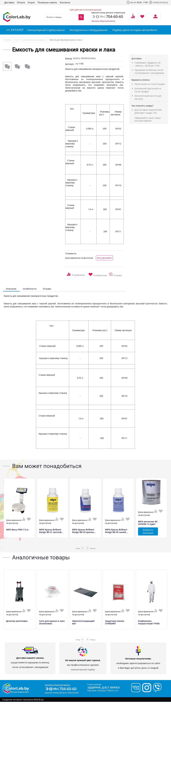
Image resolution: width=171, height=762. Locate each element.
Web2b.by (39, 699)
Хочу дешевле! (104, 257)
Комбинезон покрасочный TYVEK (149, 622)
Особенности (29, 288)
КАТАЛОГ (15, 30)
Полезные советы (47, 2)
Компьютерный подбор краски (45, 30)
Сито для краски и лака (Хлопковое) (52, 622)
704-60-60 (60, 688)
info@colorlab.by (158, 2)
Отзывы (47, 288)
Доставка (9, 2)
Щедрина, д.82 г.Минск (104, 687)
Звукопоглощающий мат (83, 622)
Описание (11, 288)
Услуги (31, 2)
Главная (7, 40)
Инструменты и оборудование (88, 30)
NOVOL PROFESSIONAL (84, 58)
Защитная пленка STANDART (114, 622)
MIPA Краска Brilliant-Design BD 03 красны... (84, 531)
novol (17, 40)
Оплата (21, 2)
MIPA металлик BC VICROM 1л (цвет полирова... (148, 524)
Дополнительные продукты (34, 40)
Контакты (65, 2)
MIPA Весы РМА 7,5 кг (17, 529)
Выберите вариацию (148, 531)
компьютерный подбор (83, 669)
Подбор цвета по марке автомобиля (134, 30)
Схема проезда (94, 684)
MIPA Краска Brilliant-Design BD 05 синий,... (116, 531)
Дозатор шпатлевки (17, 621)
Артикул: (69, 64)
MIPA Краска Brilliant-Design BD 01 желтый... (51, 531)
